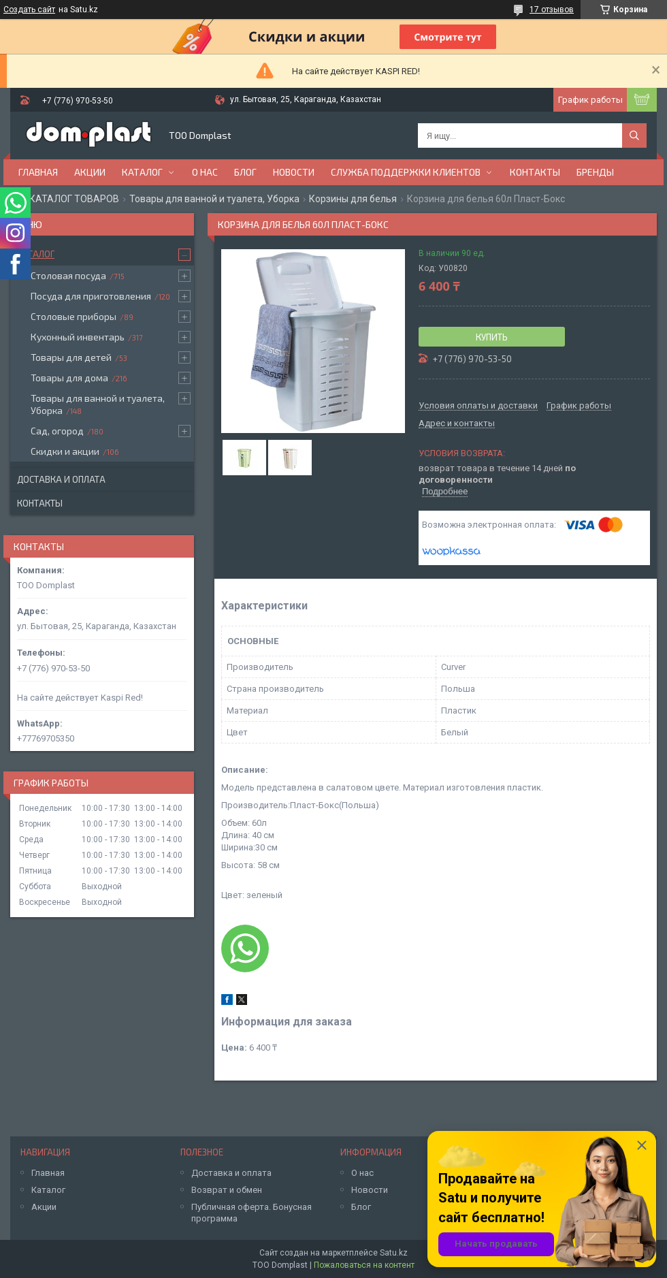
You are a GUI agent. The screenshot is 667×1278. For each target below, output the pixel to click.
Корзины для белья (353, 198)
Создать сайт (29, 9)
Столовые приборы (73, 316)
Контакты (535, 172)
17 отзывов (552, 9)
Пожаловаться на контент (364, 1265)
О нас (205, 172)
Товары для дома (69, 377)
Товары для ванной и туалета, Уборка (214, 198)
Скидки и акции (65, 451)
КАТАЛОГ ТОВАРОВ (74, 198)
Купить (492, 337)
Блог (245, 172)
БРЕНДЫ (595, 172)
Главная (38, 172)
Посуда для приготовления (91, 296)
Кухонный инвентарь (78, 336)
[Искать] (634, 135)
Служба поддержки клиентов (406, 172)
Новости (293, 172)
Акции (89, 172)
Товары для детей (71, 357)
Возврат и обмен (226, 1190)
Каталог (142, 172)
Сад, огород (57, 430)
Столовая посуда (68, 275)
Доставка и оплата (61, 479)
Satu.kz (394, 1253)
